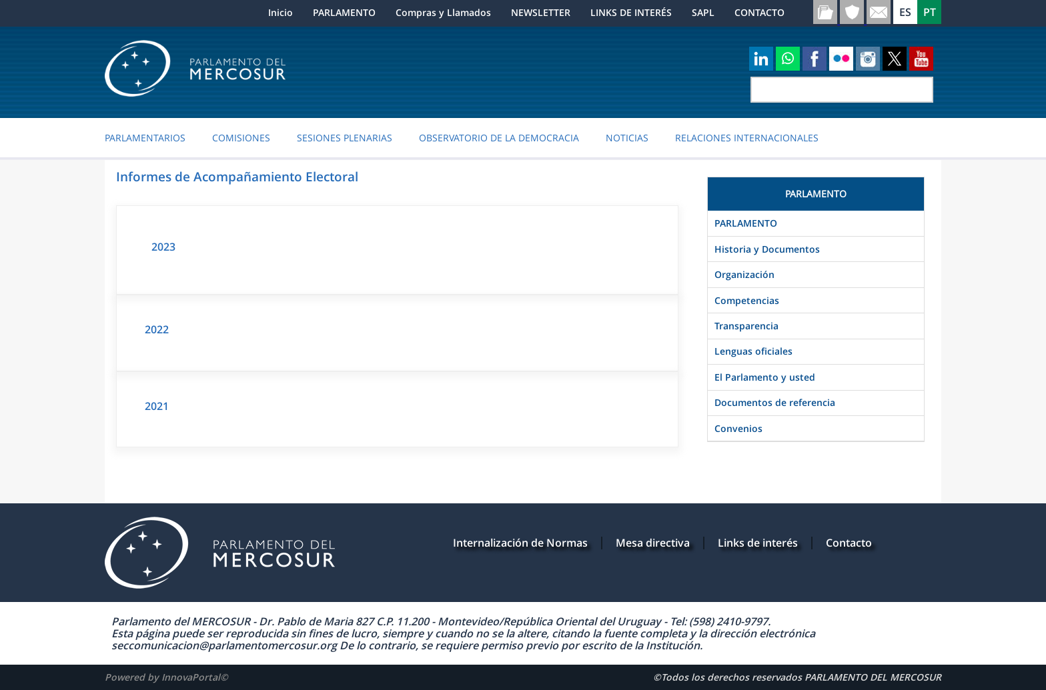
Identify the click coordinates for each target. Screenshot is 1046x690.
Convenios (738, 428)
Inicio (280, 12)
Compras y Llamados (443, 12)
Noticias (627, 138)
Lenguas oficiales (753, 351)
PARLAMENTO (344, 12)
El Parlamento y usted (764, 377)
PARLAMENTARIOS (145, 138)
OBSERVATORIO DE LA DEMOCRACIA (499, 138)
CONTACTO (759, 12)
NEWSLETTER (540, 12)
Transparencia (746, 325)
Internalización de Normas (520, 542)
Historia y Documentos (767, 249)
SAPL (703, 12)
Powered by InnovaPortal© (166, 677)
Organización (744, 274)
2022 (157, 329)
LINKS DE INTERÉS (631, 12)
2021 (157, 406)
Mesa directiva (653, 542)
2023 (163, 246)
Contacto (849, 542)
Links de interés (758, 542)
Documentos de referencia (774, 402)
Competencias (746, 300)
